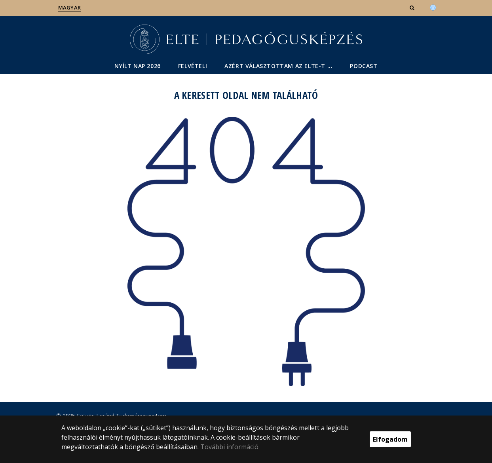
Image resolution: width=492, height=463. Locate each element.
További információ (229, 446)
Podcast (363, 66)
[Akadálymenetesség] (433, 6)
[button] (413, 7)
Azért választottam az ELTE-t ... (278, 66)
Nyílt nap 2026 (137, 66)
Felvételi (192, 66)
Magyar (69, 7)
